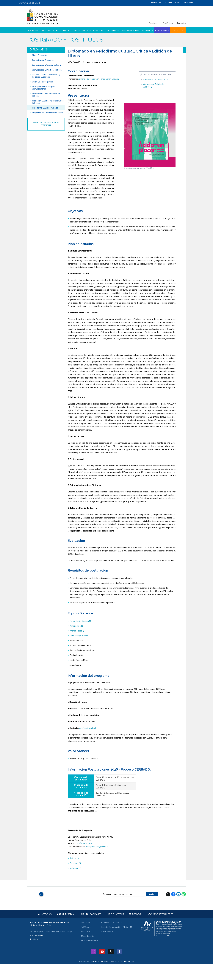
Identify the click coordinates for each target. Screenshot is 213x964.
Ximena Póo (75, 625)
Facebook (74, 863)
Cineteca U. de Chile (110, 922)
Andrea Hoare (76, 630)
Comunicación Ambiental (43, 60)
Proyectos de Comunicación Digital (48, 112)
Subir (41, 893)
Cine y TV (178, 30)
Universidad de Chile (108, 961)
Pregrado (48, 30)
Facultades (154, 3)
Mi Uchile (178, 3)
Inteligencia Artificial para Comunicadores (43, 87)
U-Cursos (168, 3)
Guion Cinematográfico (42, 81)
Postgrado (63, 30)
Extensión (112, 30)
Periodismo (162, 30)
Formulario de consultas (154, 79)
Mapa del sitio (87, 936)
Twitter (73, 858)
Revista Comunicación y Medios (115, 927)
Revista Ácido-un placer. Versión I (46, 124)
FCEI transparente (89, 940)
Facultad (33, 30)
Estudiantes (153, 23)
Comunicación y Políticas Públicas (47, 69)
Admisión (147, 30)
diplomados (39, 49)
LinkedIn (178, 894)
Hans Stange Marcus (79, 635)
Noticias (45, 914)
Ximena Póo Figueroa (88, 78)
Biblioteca (116, 914)
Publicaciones (91, 914)
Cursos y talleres (160, 914)
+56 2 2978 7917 (36, 935)
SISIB (94, 961)
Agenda (135, 914)
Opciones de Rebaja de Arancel (153, 85)
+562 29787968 (85, 843)
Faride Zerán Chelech (109, 78)
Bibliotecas (188, 3)
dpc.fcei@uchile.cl (87, 728)
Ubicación (85, 931)
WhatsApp (183, 894)
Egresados (181, 23)
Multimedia (65, 914)
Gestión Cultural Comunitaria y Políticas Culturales (46, 75)
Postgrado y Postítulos (65, 39)
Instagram (74, 868)
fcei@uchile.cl (35, 939)
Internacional (131, 30)
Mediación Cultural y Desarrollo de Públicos (48, 101)
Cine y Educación (39, 55)
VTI (99, 961)
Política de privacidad (126, 961)
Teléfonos (85, 927)
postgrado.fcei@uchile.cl (97, 846)
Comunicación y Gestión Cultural (46, 64)
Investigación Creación (88, 30)
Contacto (85, 922)
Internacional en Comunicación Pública (46, 94)
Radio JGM (106, 931)
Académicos (168, 23)
